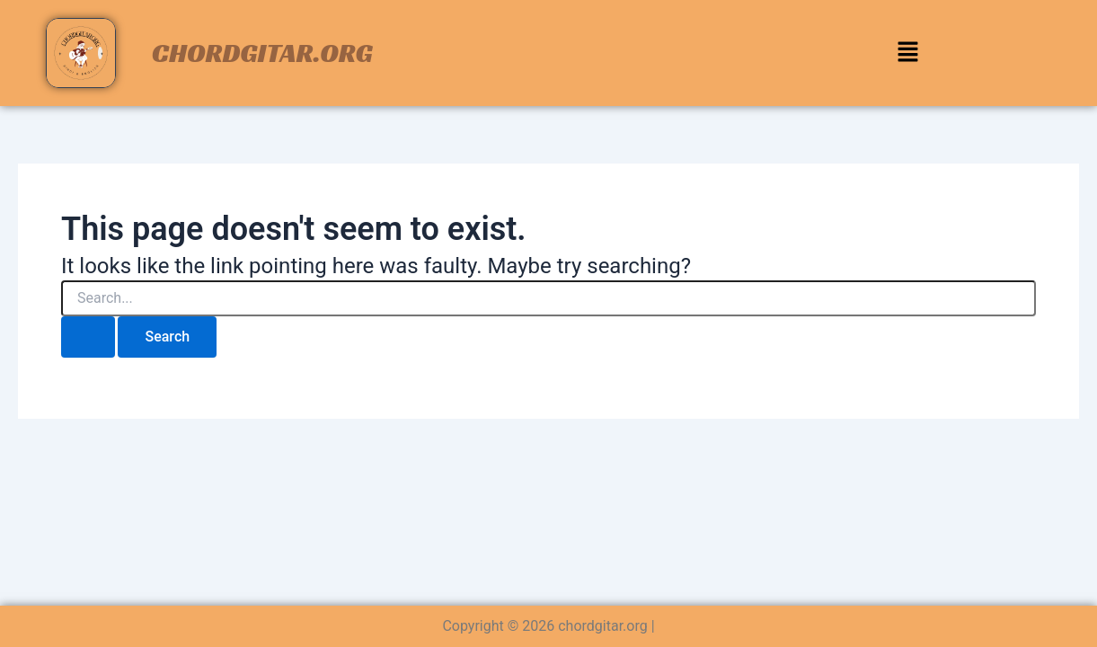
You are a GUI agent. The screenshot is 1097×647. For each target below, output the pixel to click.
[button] (907, 53)
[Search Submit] (88, 337)
